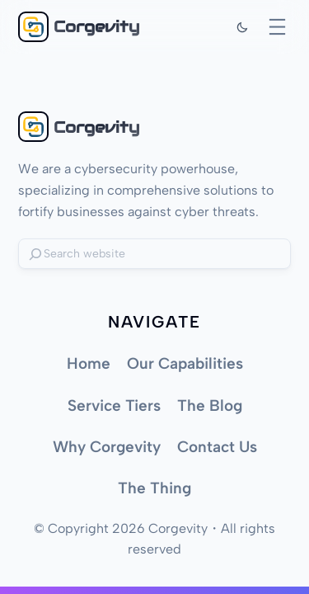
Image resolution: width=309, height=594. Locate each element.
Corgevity (96, 26)
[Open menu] (277, 26)
